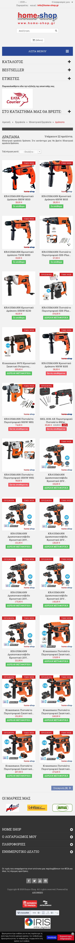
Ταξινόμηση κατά (10, 151)
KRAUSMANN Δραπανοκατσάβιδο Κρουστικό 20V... (56, 478)
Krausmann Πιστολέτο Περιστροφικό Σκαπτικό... (56, 653)
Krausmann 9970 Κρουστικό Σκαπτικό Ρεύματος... (18, 365)
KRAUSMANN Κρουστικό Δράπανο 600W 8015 (56, 198)
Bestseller (13, 70)
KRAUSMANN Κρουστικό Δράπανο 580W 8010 (19, 198)
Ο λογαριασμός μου (19, 837)
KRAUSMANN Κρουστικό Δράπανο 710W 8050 (19, 253)
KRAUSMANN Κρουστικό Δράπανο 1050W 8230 (19, 309)
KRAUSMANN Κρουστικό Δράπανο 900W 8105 (56, 365)
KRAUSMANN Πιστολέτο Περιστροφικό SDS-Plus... (56, 253)
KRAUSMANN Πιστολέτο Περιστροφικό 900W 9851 (19, 420)
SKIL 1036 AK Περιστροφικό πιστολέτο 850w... (56, 420)
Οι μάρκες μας (16, 798)
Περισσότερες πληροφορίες (66, 937)
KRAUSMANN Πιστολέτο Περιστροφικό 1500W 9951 (19, 476)
